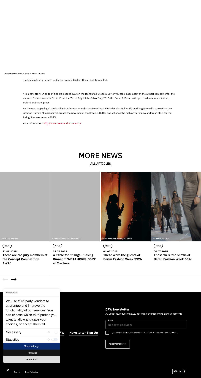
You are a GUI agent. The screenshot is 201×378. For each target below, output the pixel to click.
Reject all (32, 352)
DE (171, 12)
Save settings (31, 346)
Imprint (17, 372)
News (27, 73)
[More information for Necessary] (49, 332)
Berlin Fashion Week (13, 73)
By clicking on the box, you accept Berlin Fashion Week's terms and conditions (144, 333)
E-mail (110, 320)
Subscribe (117, 344)
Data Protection (31, 372)
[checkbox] (54, 332)
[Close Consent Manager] (8, 370)
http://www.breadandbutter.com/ (62, 123)
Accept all (31, 359)
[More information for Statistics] (49, 339)
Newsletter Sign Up (83, 332)
